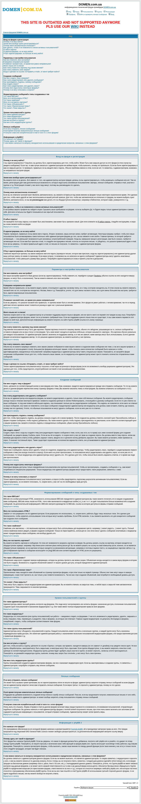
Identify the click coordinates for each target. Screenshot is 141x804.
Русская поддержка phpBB (70, 797)
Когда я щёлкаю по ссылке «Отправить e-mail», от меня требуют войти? (31, 72)
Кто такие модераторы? (12, 116)
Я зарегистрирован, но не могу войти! (18, 51)
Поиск (76, 12)
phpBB (66, 795)
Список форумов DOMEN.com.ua (15, 32)
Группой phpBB (77, 729)
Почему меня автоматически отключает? (19, 46)
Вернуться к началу (11, 173)
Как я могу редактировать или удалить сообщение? (23, 80)
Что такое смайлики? (11, 100)
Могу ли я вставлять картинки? (15, 102)
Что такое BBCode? (11, 96)
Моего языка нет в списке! (13, 66)
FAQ (68, 12)
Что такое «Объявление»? (13, 104)
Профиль (71, 14)
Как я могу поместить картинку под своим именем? (23, 68)
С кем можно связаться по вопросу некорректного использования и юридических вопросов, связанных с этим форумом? (50, 143)
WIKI (75, 26)
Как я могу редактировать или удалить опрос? (21, 86)
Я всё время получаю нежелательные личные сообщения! (26, 131)
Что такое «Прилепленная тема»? (16, 106)
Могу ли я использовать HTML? (15, 98)
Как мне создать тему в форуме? (16, 78)
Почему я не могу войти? (13, 42)
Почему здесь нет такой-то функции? (17, 141)
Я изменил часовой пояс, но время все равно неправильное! (27, 64)
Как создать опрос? (11, 84)
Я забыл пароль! (9, 50)
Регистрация (109, 12)
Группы (98, 12)
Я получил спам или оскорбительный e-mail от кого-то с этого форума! (30, 133)
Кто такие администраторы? (14, 114)
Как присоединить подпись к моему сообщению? (22, 82)
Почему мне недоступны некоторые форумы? (21, 88)
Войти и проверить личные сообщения (92, 14)
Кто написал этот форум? (13, 139)
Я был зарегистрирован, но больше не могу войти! (23, 53)
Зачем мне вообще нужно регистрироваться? (21, 44)
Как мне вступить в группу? (14, 120)
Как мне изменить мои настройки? (16, 60)
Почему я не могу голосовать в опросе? (18, 90)
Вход (111, 14)
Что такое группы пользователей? (16, 118)
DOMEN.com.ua (110, 7)
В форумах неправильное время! (16, 62)
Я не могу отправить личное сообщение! (19, 129)
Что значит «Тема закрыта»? (14, 108)
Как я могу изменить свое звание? (16, 70)
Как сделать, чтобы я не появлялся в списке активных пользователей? (31, 48)
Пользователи (87, 12)
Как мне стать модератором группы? (17, 122)
